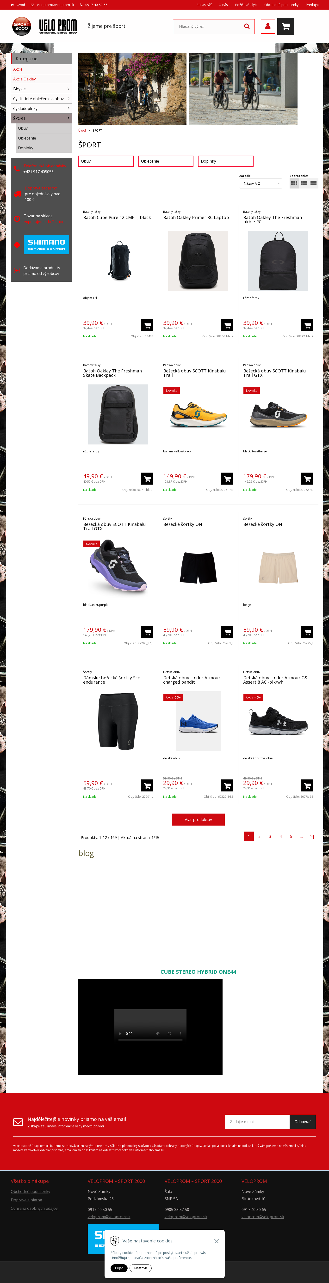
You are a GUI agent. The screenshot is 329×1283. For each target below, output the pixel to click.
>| (312, 836)
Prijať (119, 1268)
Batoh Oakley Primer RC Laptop (196, 217)
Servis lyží (204, 4)
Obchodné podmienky (281, 4)
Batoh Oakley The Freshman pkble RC (272, 219)
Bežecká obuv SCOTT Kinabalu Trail (194, 373)
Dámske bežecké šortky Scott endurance (113, 680)
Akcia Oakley (24, 79)
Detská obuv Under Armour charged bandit (191, 680)
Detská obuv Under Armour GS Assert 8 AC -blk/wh (275, 680)
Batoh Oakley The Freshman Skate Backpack (112, 373)
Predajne (313, 4)
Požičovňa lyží (246, 4)
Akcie (18, 69)
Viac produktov (198, 819)
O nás (223, 4)
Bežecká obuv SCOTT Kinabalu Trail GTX (274, 373)
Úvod (21, 4)
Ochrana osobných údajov (34, 1208)
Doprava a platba (26, 1200)
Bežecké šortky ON (182, 524)
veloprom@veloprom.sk (55, 4)
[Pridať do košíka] (147, 325)
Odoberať (302, 1122)
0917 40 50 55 (96, 4)
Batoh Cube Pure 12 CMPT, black (117, 217)
